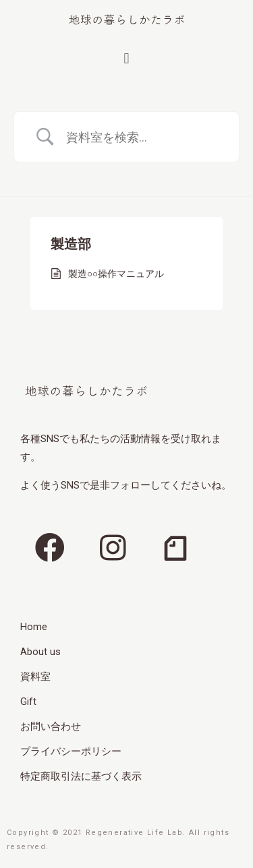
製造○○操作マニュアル (116, 273)
